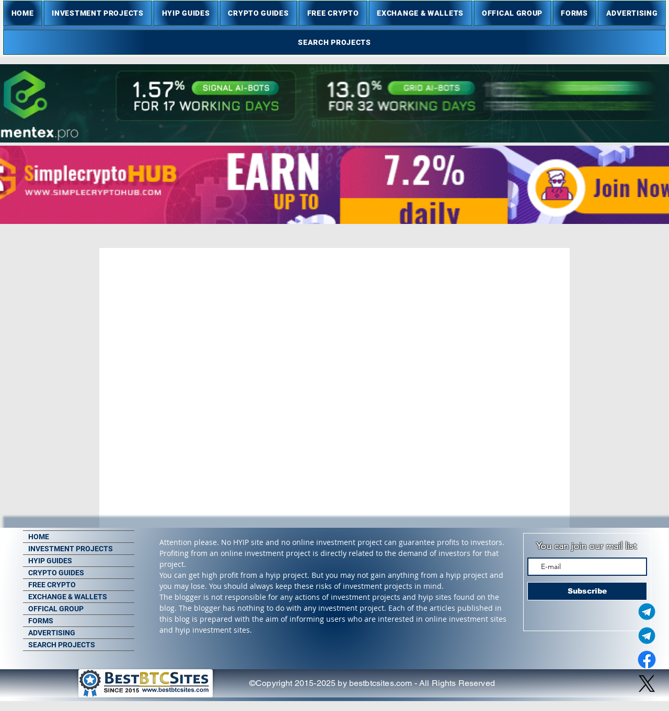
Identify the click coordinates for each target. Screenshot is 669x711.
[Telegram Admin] (647, 611)
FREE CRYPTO (52, 584)
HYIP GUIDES (50, 560)
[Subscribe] (587, 591)
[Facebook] (647, 659)
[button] (98, 13)
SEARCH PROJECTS (61, 645)
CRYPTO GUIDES (56, 572)
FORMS (40, 621)
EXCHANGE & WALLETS (67, 596)
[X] (647, 683)
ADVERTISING (51, 633)
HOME (38, 536)
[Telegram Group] (647, 635)
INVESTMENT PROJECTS (70, 548)
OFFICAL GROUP (56, 609)
